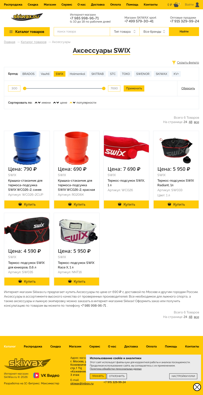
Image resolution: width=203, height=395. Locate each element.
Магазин (50, 4)
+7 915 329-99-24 (184, 21)
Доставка (98, 4)
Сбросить (188, 88)
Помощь (132, 4)
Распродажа (13, 4)
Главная (9, 42)
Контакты (151, 4)
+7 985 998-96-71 (84, 18)
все (196, 122)
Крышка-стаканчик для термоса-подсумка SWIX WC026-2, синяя (25, 185)
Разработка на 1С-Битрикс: (31, 383)
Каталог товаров (33, 42)
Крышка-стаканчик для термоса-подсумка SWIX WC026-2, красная (76, 185)
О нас (82, 4)
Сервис (66, 4)
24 (185, 122)
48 (190, 122)
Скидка (33, 4)
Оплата (115, 4)
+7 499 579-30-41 (138, 21)
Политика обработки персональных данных (116, 368)
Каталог (10, 346)
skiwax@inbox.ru (82, 383)
